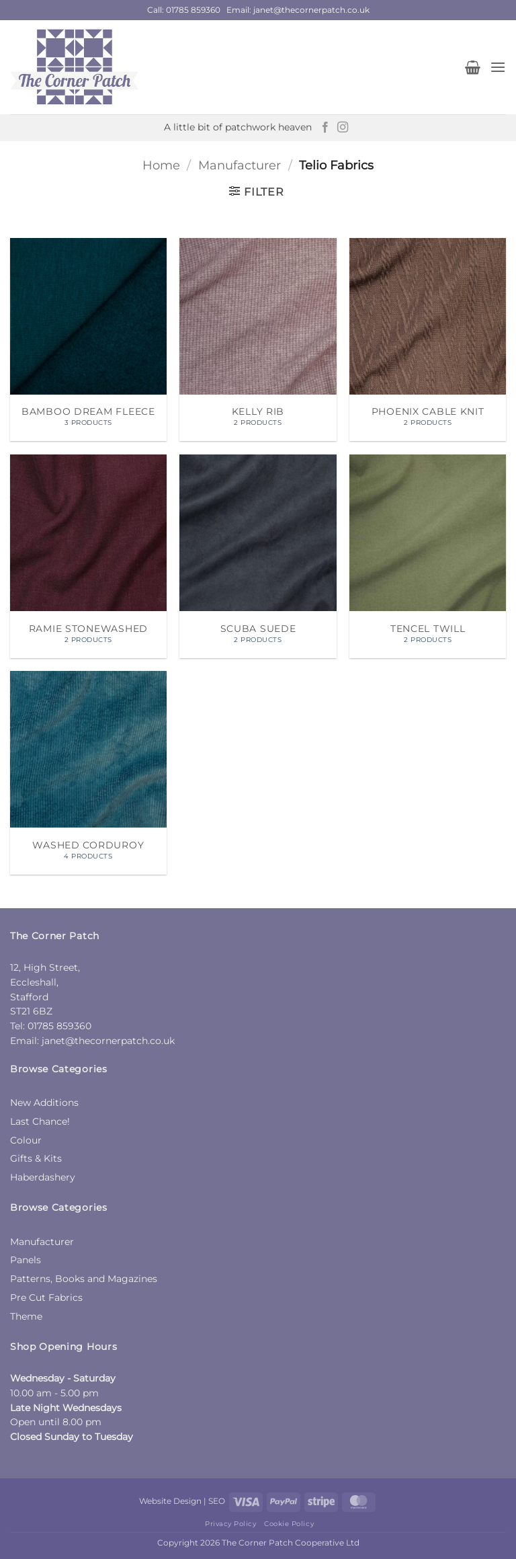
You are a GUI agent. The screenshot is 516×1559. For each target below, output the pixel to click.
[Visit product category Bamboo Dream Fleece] (88, 340)
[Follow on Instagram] (342, 128)
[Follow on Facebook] (325, 128)
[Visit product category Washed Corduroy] (88, 773)
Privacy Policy (230, 1523)
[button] (472, 67)
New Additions (44, 1102)
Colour (26, 1140)
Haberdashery (42, 1177)
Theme (26, 1316)
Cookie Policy (289, 1523)
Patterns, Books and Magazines (83, 1278)
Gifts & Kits (36, 1158)
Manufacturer (239, 165)
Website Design (170, 1501)
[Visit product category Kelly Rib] (257, 340)
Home (161, 165)
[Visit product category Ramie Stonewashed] (88, 556)
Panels (25, 1259)
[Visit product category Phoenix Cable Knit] (427, 340)
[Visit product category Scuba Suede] (257, 556)
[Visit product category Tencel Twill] (427, 556)
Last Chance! (40, 1121)
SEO (216, 1501)
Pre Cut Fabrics (46, 1297)
